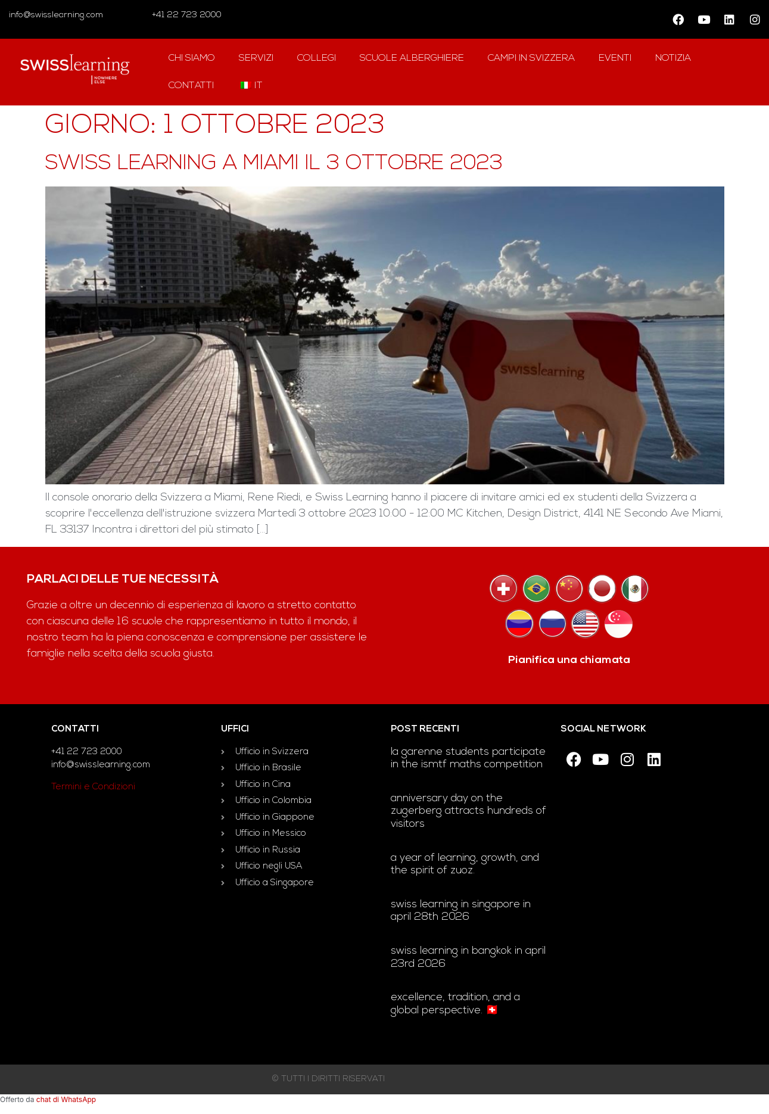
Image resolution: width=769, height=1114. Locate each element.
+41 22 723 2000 (186, 15)
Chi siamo (192, 58)
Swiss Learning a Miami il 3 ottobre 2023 (274, 164)
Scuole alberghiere (412, 58)
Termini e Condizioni (93, 787)
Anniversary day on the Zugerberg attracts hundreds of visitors (468, 811)
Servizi (256, 58)
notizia (673, 58)
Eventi (615, 58)
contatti (191, 86)
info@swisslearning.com (56, 15)
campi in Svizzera (531, 58)
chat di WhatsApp (66, 1099)
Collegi (316, 58)
